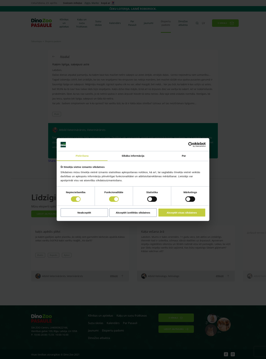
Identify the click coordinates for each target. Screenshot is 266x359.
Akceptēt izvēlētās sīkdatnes (133, 212)
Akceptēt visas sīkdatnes (182, 212)
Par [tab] (184, 155)
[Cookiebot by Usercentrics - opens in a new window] (191, 144)
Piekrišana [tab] (82, 155)
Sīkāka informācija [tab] (133, 155)
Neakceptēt (84, 212)
